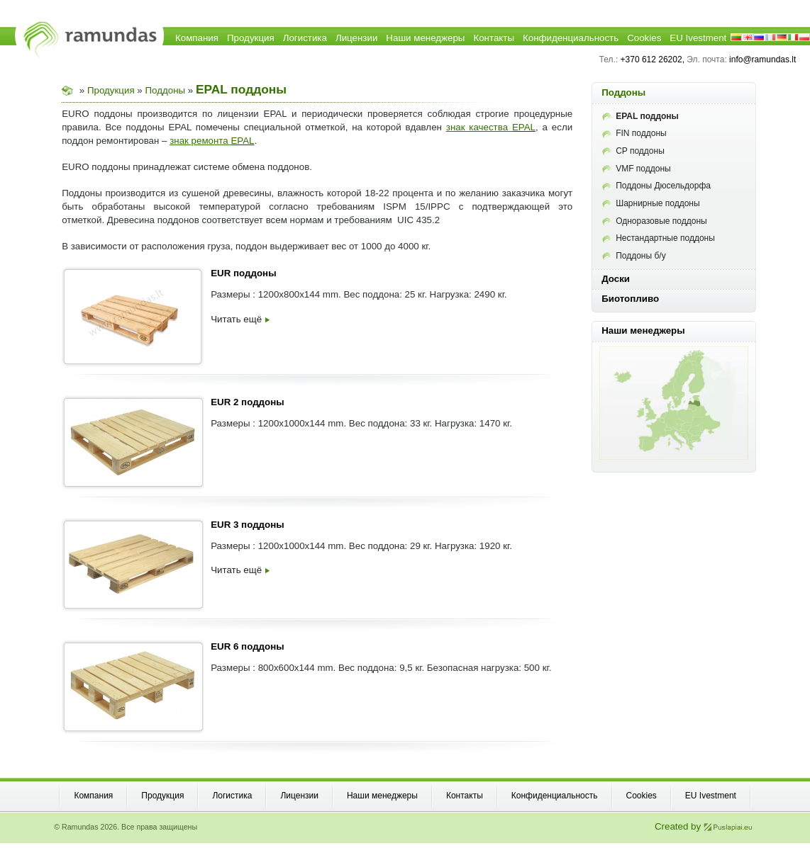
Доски (615, 278)
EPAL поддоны (640, 116)
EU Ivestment (698, 38)
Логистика (305, 38)
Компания (196, 38)
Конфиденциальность (570, 38)
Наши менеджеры (425, 38)
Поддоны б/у (634, 256)
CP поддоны (633, 151)
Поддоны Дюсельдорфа (656, 186)
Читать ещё (240, 319)
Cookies (644, 38)
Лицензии (356, 38)
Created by (704, 826)
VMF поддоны (636, 169)
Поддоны (165, 90)
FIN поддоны (634, 133)
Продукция (250, 38)
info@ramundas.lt (762, 59)
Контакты (493, 38)
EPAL (524, 127)
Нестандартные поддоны (658, 238)
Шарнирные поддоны (650, 203)
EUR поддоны (243, 273)
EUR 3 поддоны (247, 524)
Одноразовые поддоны (654, 221)
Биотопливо (630, 298)
